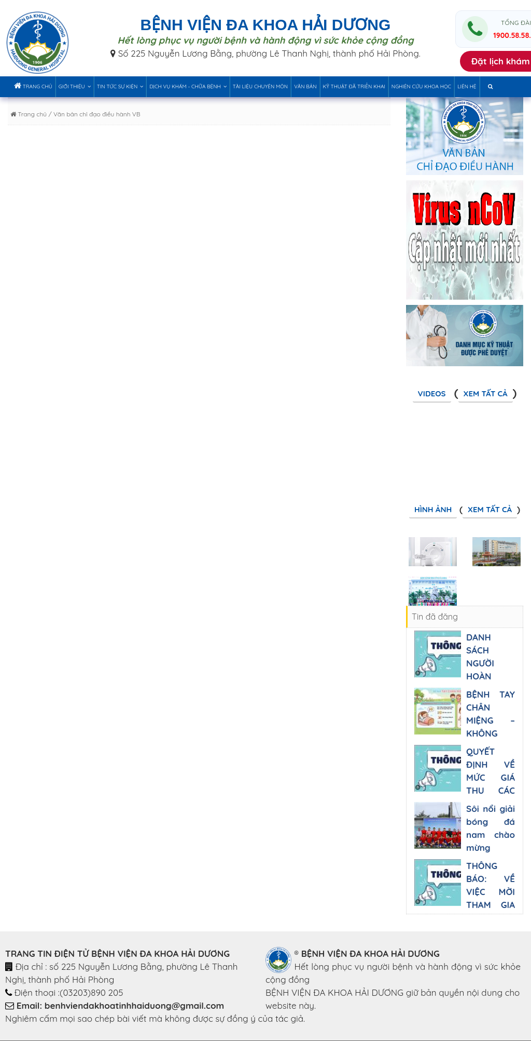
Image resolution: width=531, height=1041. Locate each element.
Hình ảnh (433, 509)
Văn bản (305, 86)
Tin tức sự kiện (120, 86)
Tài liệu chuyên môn (260, 86)
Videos (432, 393)
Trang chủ (33, 86)
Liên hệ (466, 86)
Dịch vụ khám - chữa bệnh (187, 86)
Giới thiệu (75, 86)
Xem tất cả (486, 393)
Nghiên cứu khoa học (421, 86)
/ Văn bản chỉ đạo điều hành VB (93, 114)
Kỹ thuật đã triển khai (354, 86)
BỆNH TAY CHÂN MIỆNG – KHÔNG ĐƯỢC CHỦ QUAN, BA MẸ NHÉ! (490, 733)
